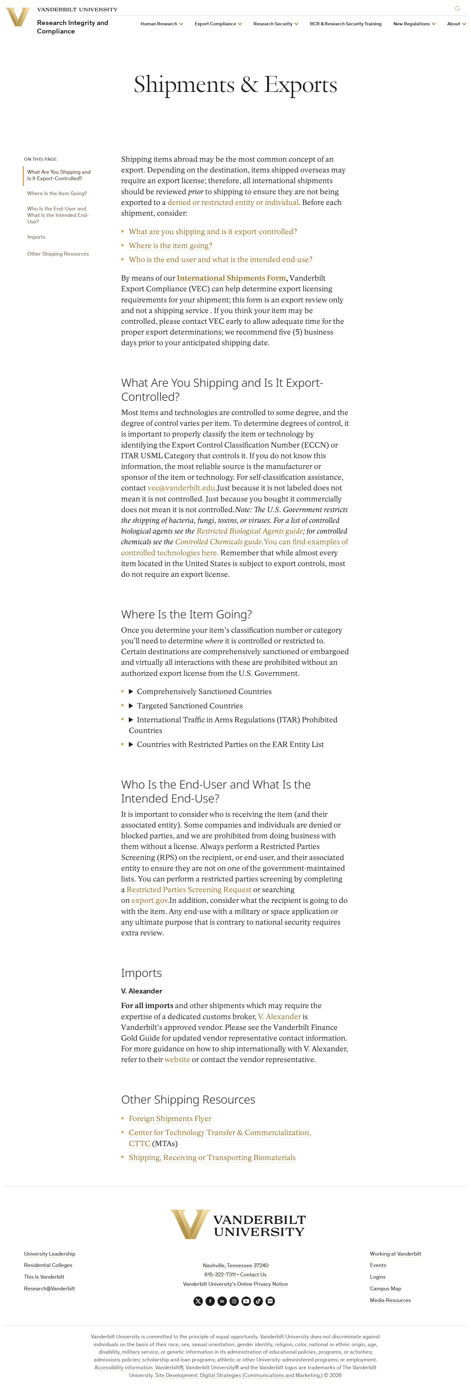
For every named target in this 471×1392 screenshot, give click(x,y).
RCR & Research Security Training (346, 24)
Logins (378, 1277)
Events (378, 1266)
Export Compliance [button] (215, 24)
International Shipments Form (231, 278)
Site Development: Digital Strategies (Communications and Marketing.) (239, 1376)
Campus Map (385, 1289)
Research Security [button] (273, 24)
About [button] (454, 24)
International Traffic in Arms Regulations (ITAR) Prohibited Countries (233, 725)
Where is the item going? (170, 245)
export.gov (150, 900)
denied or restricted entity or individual (233, 202)
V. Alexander (279, 1016)
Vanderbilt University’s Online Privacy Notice (235, 1284)
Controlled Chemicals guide (218, 542)
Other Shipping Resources (58, 254)
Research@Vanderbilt (49, 1289)
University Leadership (49, 1254)
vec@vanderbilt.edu (182, 488)
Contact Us (253, 1275)
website (178, 1059)
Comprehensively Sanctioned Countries (204, 691)
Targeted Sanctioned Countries (190, 705)
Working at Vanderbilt (395, 1254)
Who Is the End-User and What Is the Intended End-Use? (58, 216)
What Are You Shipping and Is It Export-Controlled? (59, 176)
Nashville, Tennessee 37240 (235, 1266)
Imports (36, 237)
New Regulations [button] (412, 24)
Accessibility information (123, 1368)
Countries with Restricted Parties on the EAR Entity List (230, 744)
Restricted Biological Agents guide (250, 531)
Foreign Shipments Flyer (170, 1118)
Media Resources (390, 1301)
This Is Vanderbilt (44, 1277)
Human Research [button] (159, 24)
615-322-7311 (220, 1275)
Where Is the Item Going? (57, 194)
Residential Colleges (48, 1266)
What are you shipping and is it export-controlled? (213, 231)
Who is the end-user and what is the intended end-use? (221, 259)
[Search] (459, 7)
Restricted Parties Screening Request (189, 889)
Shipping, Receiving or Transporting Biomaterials (212, 1157)
